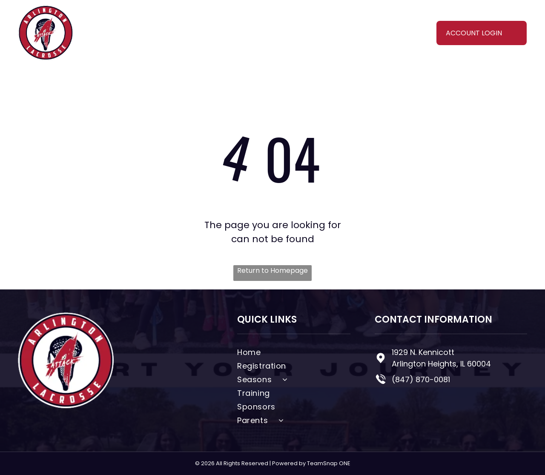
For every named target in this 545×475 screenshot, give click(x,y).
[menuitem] (157, 25)
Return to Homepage (272, 270)
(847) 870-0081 (421, 379)
